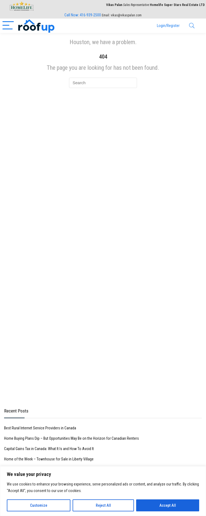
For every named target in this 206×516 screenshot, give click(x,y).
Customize (38, 505)
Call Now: (82, 15)
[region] (103, 491)
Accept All (167, 505)
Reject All (103, 505)
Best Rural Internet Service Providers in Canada (40, 428)
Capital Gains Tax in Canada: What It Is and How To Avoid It (49, 449)
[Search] (192, 26)
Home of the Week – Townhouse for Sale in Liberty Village (49, 459)
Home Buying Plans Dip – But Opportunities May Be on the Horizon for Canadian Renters (71, 438)
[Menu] (8, 26)
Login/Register (168, 25)
